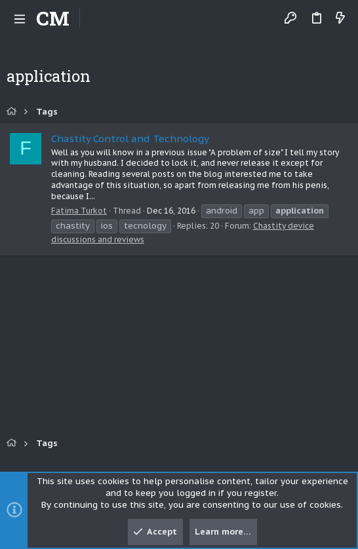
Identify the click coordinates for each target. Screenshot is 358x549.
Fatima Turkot (79, 211)
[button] (20, 18)
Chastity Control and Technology (130, 138)
